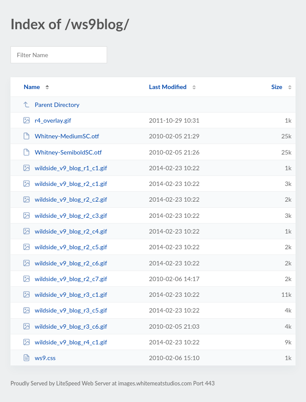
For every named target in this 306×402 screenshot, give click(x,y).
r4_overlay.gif (47, 120)
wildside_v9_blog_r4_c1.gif (65, 342)
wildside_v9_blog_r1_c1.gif (65, 168)
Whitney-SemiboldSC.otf (62, 152)
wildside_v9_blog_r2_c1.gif (65, 183)
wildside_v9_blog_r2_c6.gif (65, 263)
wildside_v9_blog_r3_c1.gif (65, 294)
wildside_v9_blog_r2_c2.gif (65, 199)
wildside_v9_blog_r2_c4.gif (65, 231)
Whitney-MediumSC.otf (61, 136)
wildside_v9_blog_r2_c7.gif (65, 278)
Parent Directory (51, 104)
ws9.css (39, 357)
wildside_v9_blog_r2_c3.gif (65, 215)
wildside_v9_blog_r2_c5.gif (65, 247)
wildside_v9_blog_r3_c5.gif (65, 310)
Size (276, 86)
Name (32, 86)
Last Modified (168, 86)
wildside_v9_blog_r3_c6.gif (65, 326)
